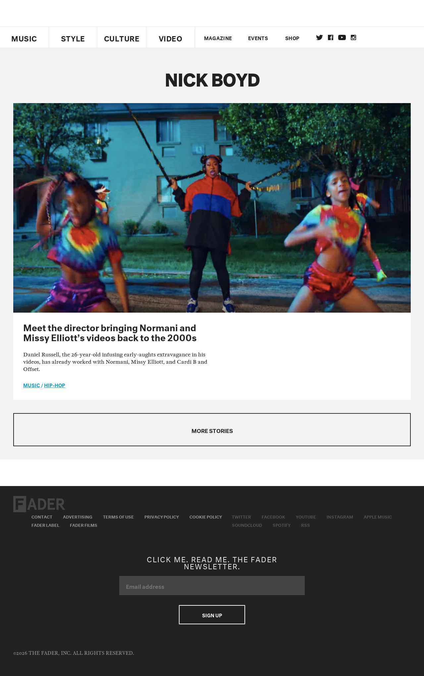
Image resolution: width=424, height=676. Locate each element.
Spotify (282, 524)
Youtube (306, 516)
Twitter (319, 37)
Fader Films (83, 524)
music (31, 385)
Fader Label (45, 524)
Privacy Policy (161, 516)
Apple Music (378, 516)
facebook (330, 37)
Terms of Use (118, 516)
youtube (342, 37)
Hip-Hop (54, 385)
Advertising (77, 516)
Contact (41, 516)
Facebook (273, 516)
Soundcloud (247, 524)
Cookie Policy (205, 516)
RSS (305, 524)
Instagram (340, 516)
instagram (353, 37)
